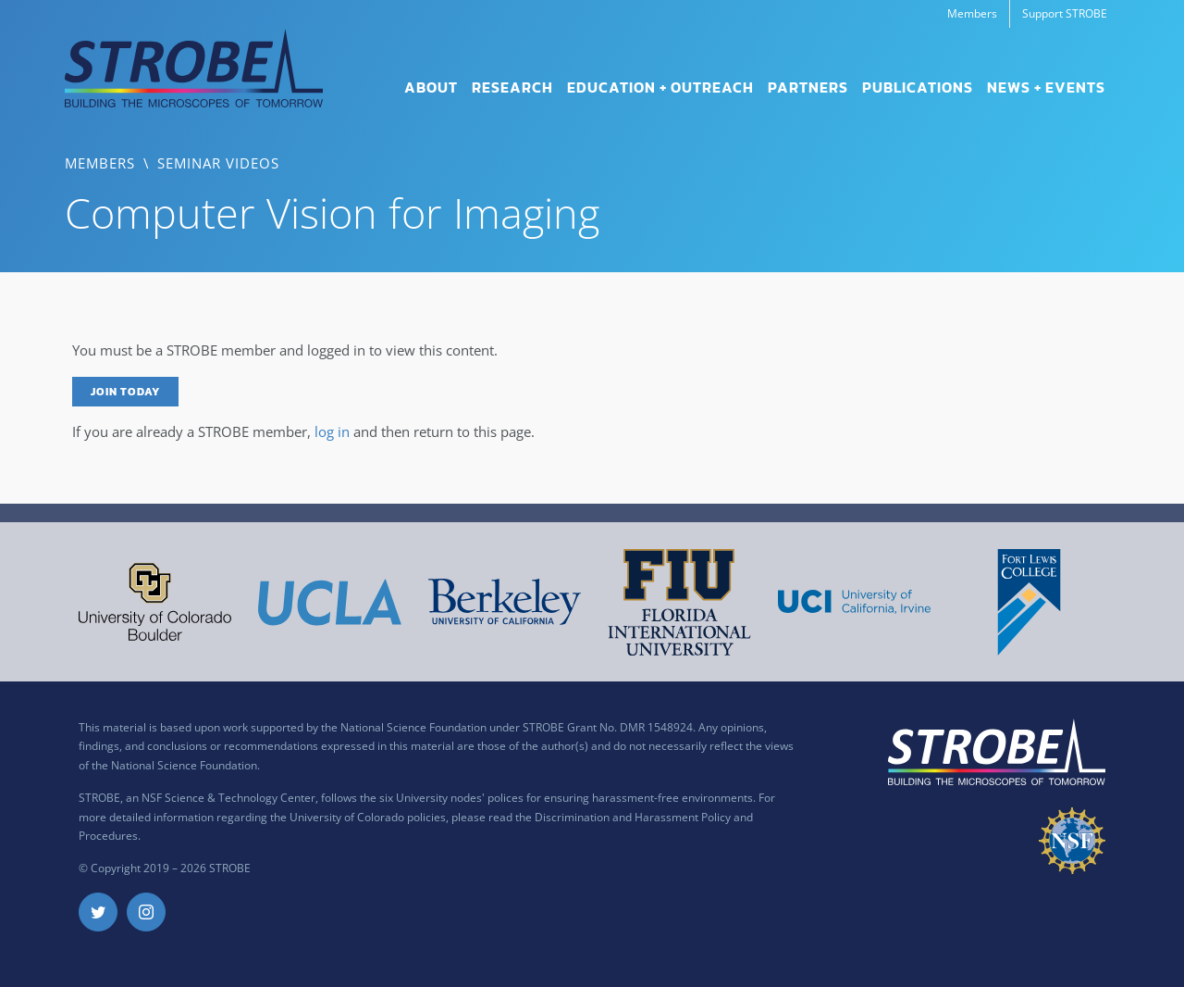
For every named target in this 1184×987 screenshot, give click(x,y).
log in (332, 431)
